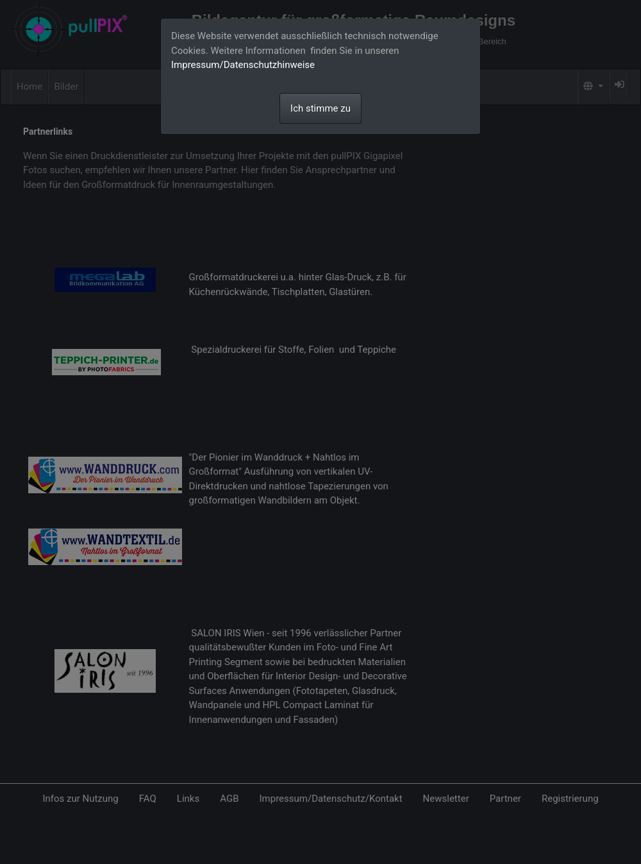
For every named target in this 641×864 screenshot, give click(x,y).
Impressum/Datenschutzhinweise (243, 65)
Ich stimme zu (320, 108)
